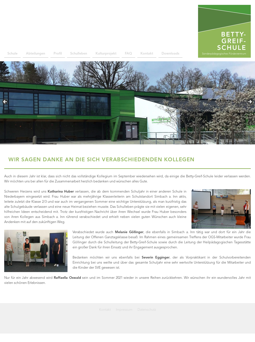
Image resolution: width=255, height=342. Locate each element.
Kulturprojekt (106, 53)
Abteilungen (35, 53)
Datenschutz (147, 310)
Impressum (124, 310)
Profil (58, 53)
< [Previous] (5, 102)
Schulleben (78, 53)
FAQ (128, 53)
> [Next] (250, 102)
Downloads (170, 53)
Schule (12, 53)
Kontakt (146, 53)
